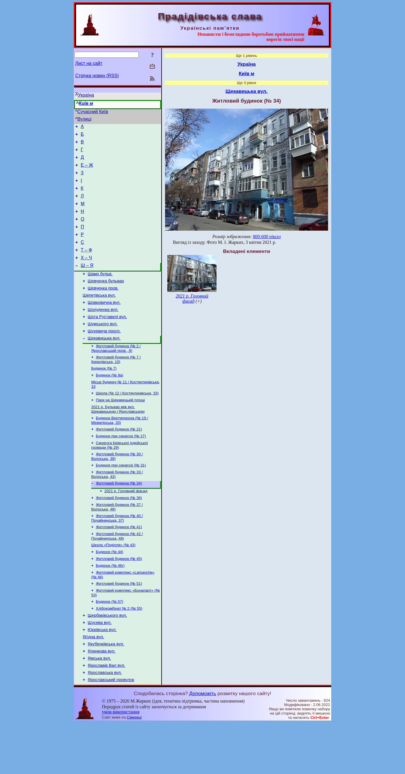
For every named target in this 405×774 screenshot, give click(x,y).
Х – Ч (86, 273)
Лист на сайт (88, 63)
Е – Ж (87, 170)
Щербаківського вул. (107, 659)
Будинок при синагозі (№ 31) (121, 498)
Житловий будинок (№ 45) (119, 598)
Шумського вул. (103, 347)
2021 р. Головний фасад (125, 525)
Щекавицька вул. (104, 363)
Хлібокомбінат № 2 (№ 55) (119, 651)
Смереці (134, 768)
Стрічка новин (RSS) (97, 75)
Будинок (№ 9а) (109, 402)
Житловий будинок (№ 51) (119, 624)
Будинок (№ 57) (109, 643)
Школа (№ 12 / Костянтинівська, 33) (127, 421)
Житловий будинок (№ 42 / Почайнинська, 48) (117, 573)
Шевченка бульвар (106, 299)
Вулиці (85, 119)
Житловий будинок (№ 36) (119, 533)
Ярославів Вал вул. (106, 715)
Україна (86, 95)
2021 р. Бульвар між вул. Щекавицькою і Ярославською (118, 438)
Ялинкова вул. (102, 699)
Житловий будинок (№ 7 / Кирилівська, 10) (116, 385)
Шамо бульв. (100, 291)
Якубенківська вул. (106, 691)
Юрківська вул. (102, 675)
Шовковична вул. (104, 323)
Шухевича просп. (104, 355)
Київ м (86, 103)
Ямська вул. (99, 707)
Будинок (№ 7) (104, 395)
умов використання (120, 763)
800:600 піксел (267, 236)
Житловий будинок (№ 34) (119, 517)
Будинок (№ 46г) (110, 605)
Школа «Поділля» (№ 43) (113, 583)
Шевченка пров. (103, 307)
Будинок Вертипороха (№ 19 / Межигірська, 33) (119, 450)
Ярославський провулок (111, 731)
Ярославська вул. (105, 723)
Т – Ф (86, 264)
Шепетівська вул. (99, 315)
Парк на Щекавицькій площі (120, 429)
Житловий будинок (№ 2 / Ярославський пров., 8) (116, 373)
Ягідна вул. (93, 683)
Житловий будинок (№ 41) (119, 564)
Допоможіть (202, 744)
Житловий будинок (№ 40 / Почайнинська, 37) (117, 554)
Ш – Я (87, 281)
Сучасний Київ (93, 111)
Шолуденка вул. (103, 331)
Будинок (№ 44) (109, 590)
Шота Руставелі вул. (107, 339)
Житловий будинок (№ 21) (119, 460)
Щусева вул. (100, 667)
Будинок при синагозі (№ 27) (121, 467)
